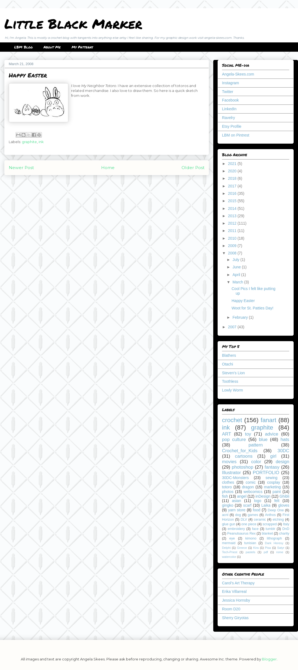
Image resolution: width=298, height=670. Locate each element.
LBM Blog (23, 47)
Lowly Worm (232, 390)
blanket (267, 533)
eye (232, 538)
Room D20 (231, 609)
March (238, 282)
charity (284, 533)
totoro (227, 487)
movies (229, 461)
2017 (233, 186)
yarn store (236, 510)
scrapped (269, 524)
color (256, 461)
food (256, 510)
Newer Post (21, 167)
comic (251, 482)
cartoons (243, 456)
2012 (233, 223)
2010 (233, 238)
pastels (250, 552)
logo (257, 500)
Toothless (230, 381)
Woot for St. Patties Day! (252, 308)
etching (278, 519)
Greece (242, 547)
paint (277, 491)
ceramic (260, 519)
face (255, 529)
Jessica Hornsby (236, 600)
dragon (248, 487)
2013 (233, 216)
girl (273, 456)
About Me (52, 47)
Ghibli (284, 496)
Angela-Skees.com (238, 74)
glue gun (228, 524)
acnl (225, 515)
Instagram (230, 83)
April (236, 274)
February (240, 317)
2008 (233, 253)
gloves (283, 505)
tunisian (250, 543)
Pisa (268, 547)
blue (263, 439)
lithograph (274, 538)
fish (225, 496)
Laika (265, 505)
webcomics (253, 491)
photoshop (242, 467)
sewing (271, 477)
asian (236, 500)
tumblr (270, 529)
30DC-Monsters (235, 477)
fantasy (272, 467)
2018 (233, 178)
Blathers (229, 355)
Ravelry (228, 117)
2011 (233, 230)
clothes (228, 482)
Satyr (280, 547)
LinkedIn (229, 109)
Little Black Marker (73, 23)
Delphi (226, 547)
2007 (233, 327)
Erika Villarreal (234, 591)
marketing (272, 487)
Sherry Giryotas (235, 618)
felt (276, 500)
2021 (233, 163)
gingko (227, 505)
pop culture (234, 439)
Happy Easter (243, 300)
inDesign (263, 496)
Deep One (276, 510)
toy (248, 434)
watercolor (229, 556)
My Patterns (82, 47)
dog (238, 515)
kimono (250, 538)
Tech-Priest (229, 552)
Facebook (230, 100)
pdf (266, 552)
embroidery (236, 529)
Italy (286, 524)
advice (271, 434)
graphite (29, 142)
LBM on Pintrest (235, 135)
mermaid (228, 543)
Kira (256, 547)
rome (279, 552)
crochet (232, 420)
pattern (256, 445)
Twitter (227, 91)
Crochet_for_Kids (240, 450)
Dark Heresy (274, 543)
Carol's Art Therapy (238, 583)
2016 (233, 193)
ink (41, 142)
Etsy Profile (231, 126)
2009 (233, 245)
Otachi (227, 364)
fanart (268, 420)
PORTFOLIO (266, 472)
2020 (233, 171)
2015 (233, 201)
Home (108, 167)
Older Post (193, 167)
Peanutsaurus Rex (241, 533)
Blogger (269, 659)
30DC (283, 450)
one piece (248, 524)
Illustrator (231, 472)
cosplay (273, 482)
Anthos (270, 515)
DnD (285, 529)
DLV (244, 519)
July (236, 259)
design (282, 461)
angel (241, 496)
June (237, 267)
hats (285, 439)
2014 (233, 208)
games (253, 515)
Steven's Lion (233, 373)
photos (227, 491)
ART (226, 434)
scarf (247, 505)
